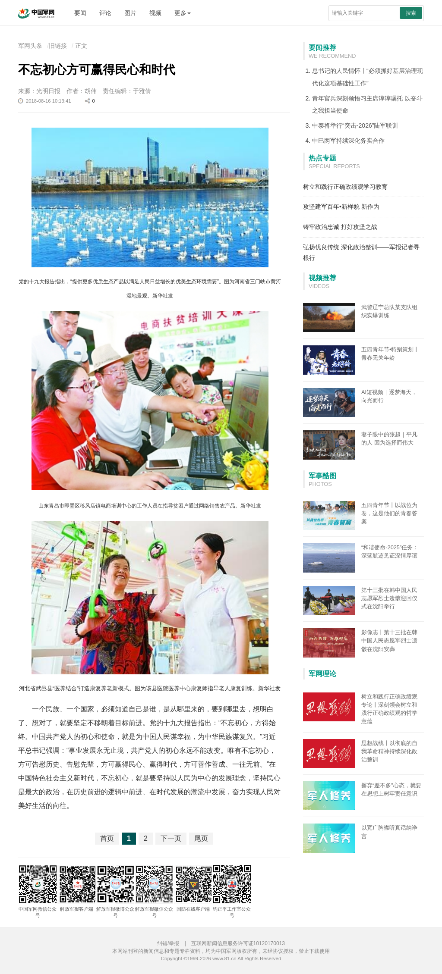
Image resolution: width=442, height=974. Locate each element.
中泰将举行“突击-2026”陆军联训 (355, 125)
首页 (107, 838)
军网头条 (30, 45)
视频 (155, 12)
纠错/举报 (168, 943)
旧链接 (58, 45)
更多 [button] (182, 12)
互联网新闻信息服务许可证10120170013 (238, 943)
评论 (105, 12)
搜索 (411, 13)
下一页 (171, 838)
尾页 (201, 838)
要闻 (80, 12)
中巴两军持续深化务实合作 (348, 140)
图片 (130, 12)
